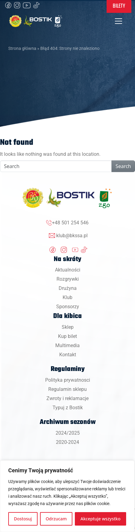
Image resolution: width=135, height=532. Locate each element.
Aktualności (67, 270)
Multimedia (67, 345)
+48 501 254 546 (70, 223)
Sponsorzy (67, 306)
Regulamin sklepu (67, 389)
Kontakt (67, 355)
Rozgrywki (68, 279)
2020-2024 (67, 442)
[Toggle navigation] (118, 21)
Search (123, 166)
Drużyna (68, 288)
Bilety (119, 6)
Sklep (68, 327)
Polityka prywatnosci (67, 380)
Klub (67, 297)
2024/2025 (68, 433)
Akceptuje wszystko (101, 519)
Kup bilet (67, 336)
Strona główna (22, 48)
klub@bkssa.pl (72, 235)
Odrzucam (56, 519)
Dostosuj (23, 519)
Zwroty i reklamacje (67, 398)
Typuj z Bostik (68, 407)
